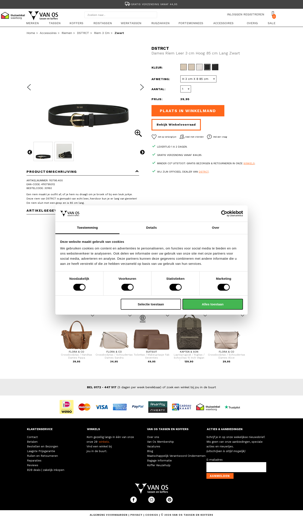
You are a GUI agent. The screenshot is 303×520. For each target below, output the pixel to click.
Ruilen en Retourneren (42, 455)
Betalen (32, 441)
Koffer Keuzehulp (159, 465)
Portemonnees (190, 23)
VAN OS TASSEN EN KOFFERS (167, 429)
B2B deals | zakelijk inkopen (45, 470)
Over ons (153, 437)
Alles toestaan (213, 304)
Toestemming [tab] (87, 227)
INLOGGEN (234, 14)
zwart (119, 33)
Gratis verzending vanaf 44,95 (151, 4)
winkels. (104, 441)
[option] (151, 4)
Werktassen (131, 23)
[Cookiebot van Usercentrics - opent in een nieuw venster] (224, 213)
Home (30, 33)
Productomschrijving (82, 172)
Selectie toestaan (151, 304)
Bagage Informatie (159, 460)
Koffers (76, 23)
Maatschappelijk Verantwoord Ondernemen (176, 455)
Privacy (136, 515)
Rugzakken (160, 23)
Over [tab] (215, 227)
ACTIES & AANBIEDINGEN (225, 429)
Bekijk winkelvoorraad (176, 124)
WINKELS (93, 429)
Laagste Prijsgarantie (41, 451)
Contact (32, 437)
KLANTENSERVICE (40, 429)
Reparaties (34, 460)
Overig (252, 23)
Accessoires (223, 23)
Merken (32, 23)
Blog (150, 451)
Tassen (54, 23)
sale (271, 23)
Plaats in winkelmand (188, 110)
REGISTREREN (253, 14)
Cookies (151, 515)
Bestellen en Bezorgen (42, 446)
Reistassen (102, 23)
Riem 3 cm (102, 33)
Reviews (32, 465)
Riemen (67, 33)
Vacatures (153, 446)
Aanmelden (220, 476)
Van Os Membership (160, 441)
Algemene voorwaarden (109, 515)
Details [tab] (151, 227)
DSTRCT (83, 33)
